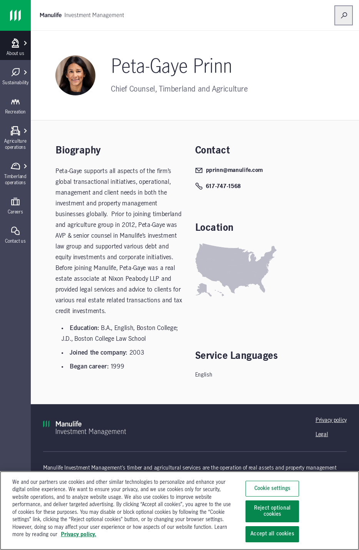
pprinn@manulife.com (229, 170)
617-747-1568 (218, 186)
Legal (322, 434)
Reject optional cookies (272, 511)
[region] (179, 510)
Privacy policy (331, 420)
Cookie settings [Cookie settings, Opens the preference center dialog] (272, 488)
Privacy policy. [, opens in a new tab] (78, 534)
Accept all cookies (272, 534)
